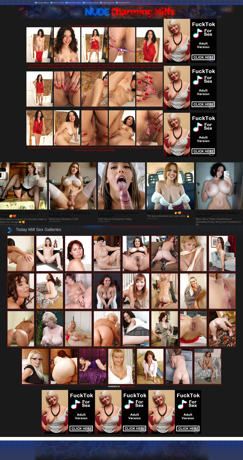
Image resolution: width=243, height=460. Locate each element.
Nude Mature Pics (124, 3)
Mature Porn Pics (58, 3)
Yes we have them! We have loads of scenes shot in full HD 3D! (95, 25)
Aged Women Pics (109, 3)
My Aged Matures (43, 3)
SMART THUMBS (128, 387)
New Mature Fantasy (92, 3)
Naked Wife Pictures (74, 3)
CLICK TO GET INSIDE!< (95, 108)
